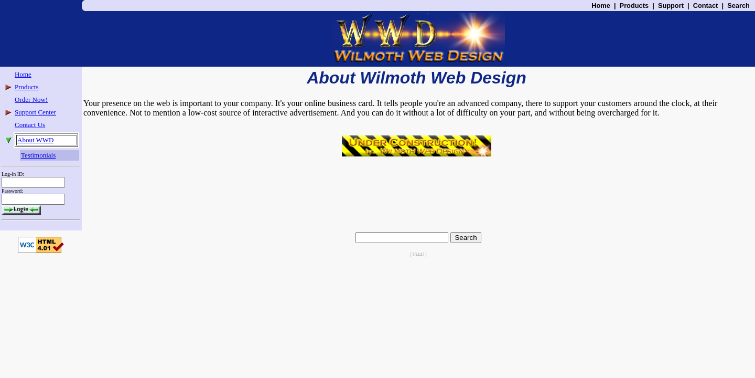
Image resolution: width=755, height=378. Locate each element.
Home (600, 5)
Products (634, 5)
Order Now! (31, 99)
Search (738, 5)
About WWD (35, 140)
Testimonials (38, 155)
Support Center (35, 112)
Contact (705, 5)
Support (671, 5)
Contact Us (30, 125)
